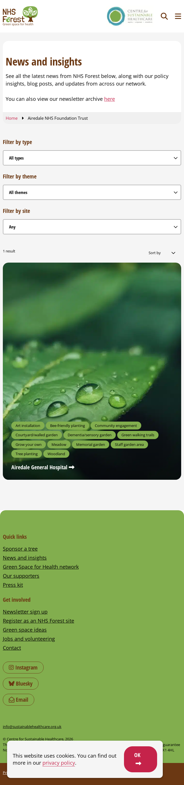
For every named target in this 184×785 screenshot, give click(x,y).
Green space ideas (25, 629)
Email (18, 699)
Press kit (13, 584)
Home (12, 118)
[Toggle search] (164, 16)
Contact (12, 647)
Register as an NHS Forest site (38, 620)
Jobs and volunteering (29, 638)
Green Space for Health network (41, 566)
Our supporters (21, 575)
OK (137, 755)
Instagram (23, 667)
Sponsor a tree (20, 548)
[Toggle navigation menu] (178, 16)
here (109, 98)
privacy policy (58, 762)
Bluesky (21, 683)
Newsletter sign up (25, 611)
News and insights (25, 557)
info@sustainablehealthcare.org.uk (32, 726)
